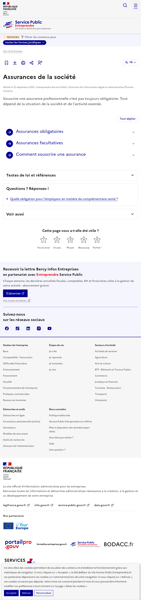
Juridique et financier (106, 382)
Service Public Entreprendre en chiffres (70, 421)
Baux (5, 351)
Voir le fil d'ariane (12, 51)
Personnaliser (43, 593)
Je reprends (55, 357)
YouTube (49, 328)
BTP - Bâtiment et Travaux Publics (113, 369)
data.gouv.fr (104, 505)
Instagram (39, 328)
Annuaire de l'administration (18, 446)
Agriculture (101, 357)
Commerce (101, 375)
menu (136, 8)
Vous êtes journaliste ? (61, 437)
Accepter (11, 593)
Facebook (7, 328)
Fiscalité (7, 382)
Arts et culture (103, 363)
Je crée (53, 351)
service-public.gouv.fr (74, 505)
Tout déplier (128, 119)
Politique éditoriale (59, 415)
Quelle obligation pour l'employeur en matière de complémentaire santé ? (64, 199)
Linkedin (28, 328)
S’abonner (15, 293)
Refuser (26, 593)
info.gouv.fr (43, 505)
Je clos (52, 369)
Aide (51, 443)
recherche (125, 5)
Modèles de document (15, 433)
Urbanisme (101, 400)
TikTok (17, 328)
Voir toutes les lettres (17, 300)
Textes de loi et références (31, 175)
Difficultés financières (15, 363)
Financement (10, 375)
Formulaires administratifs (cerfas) (21, 421)
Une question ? (57, 450)
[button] (40, 62)
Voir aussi (15, 214)
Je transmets (56, 363)
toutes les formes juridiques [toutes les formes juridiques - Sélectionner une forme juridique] (23, 42)
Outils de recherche (14, 440)
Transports (101, 394)
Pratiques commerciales (16, 394)
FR (131, 62)
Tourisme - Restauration (108, 388)
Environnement (11, 369)
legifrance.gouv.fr (16, 505)
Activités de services (106, 351)
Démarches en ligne (14, 415)
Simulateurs (9, 427)
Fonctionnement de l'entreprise (20, 388)
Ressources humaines (14, 400)
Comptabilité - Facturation (17, 357)
